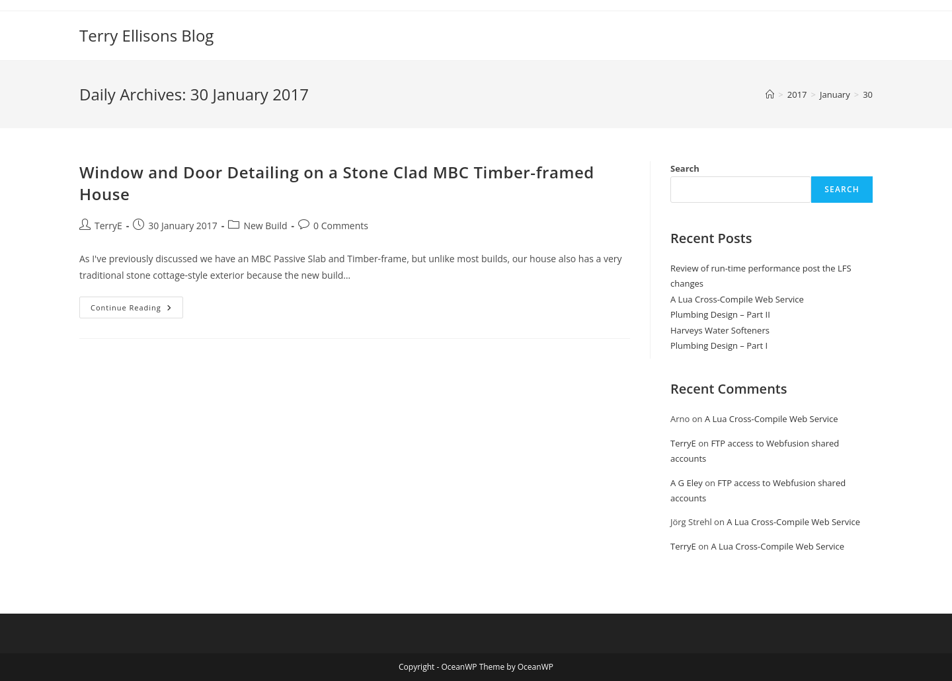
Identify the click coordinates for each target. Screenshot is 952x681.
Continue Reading (137, 309)
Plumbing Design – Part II (720, 314)
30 (868, 94)
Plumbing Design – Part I (719, 345)
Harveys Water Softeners (720, 330)
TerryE (108, 225)
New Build (265, 225)
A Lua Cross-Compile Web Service (737, 299)
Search (684, 168)
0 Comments (340, 225)
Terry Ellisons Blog (146, 35)
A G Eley (686, 483)
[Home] (770, 94)
